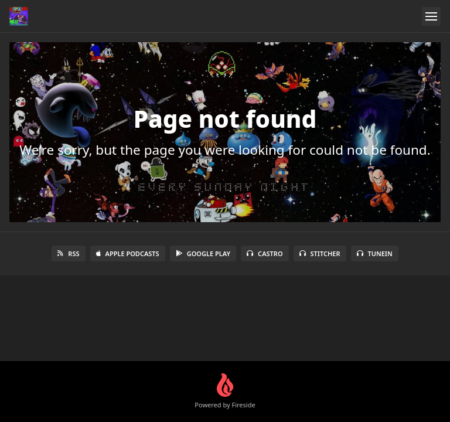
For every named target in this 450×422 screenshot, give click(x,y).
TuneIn (375, 253)
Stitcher (319, 253)
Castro (264, 253)
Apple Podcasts (127, 253)
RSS (68, 253)
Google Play (203, 253)
